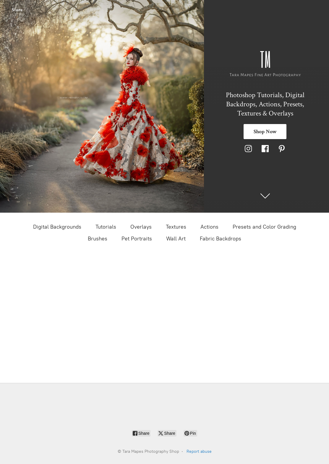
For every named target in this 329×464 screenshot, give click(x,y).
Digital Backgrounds (57, 227)
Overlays (141, 227)
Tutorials (105, 227)
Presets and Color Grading (264, 227)
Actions (209, 227)
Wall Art (176, 238)
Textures (176, 227)
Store (17, 10)
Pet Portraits (136, 238)
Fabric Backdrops (220, 238)
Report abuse (199, 451)
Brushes (97, 238)
